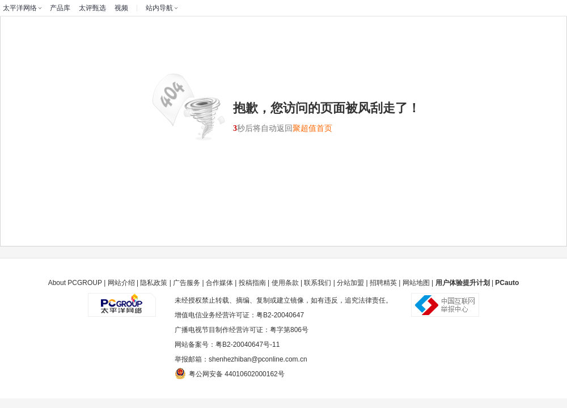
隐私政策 (153, 283)
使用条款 (285, 283)
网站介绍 (121, 283)
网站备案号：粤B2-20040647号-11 (227, 344)
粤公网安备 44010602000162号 (230, 373)
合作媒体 (219, 283)
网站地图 (416, 283)
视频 (121, 8)
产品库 (60, 8)
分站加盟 (350, 283)
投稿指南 (252, 283)
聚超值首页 (312, 128)
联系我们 (317, 283)
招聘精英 (383, 283)
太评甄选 (92, 8)
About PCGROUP (75, 283)
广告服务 (186, 283)
